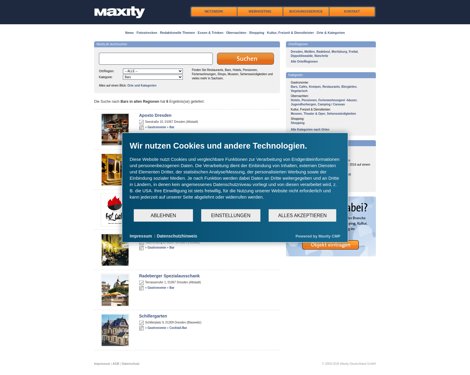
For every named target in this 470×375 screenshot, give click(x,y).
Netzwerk (214, 11)
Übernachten (236, 32)
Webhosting (259, 11)
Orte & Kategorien (331, 32)
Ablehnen (163, 215)
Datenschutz (130, 363)
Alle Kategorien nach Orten (310, 129)
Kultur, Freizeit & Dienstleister (290, 32)
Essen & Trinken (211, 32)
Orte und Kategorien (141, 85)
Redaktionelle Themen (177, 32)
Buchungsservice (306, 11)
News (129, 32)
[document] (235, 175)
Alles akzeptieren (302, 215)
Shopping (256, 32)
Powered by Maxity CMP (318, 236)
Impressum (102, 363)
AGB (116, 363)
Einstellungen (230, 215)
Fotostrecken (146, 32)
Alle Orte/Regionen (304, 61)
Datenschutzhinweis (177, 236)
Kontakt (352, 11)
